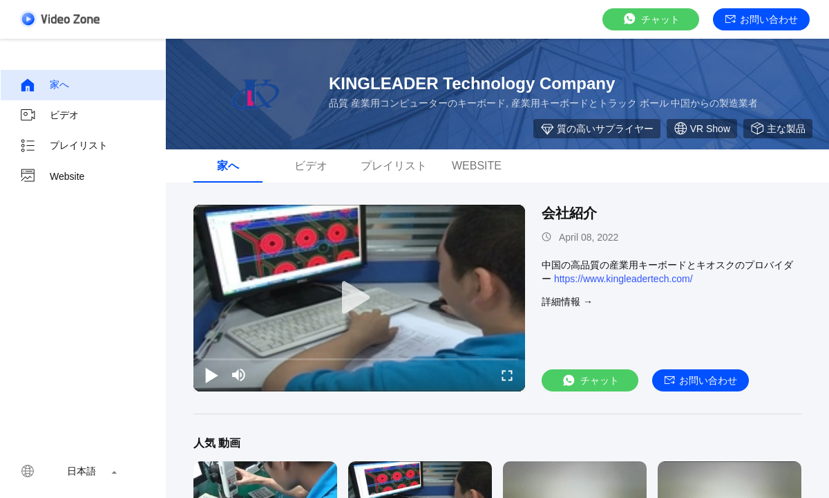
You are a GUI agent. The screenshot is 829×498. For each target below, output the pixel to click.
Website (51, 176)
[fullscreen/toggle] (507, 375)
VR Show (702, 129)
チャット (651, 19)
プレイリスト (63, 146)
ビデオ (49, 115)
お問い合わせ (761, 19)
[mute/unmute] (239, 375)
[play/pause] (211, 375)
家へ (44, 85)
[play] (359, 298)
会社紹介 (569, 213)
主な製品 (778, 129)
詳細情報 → (567, 301)
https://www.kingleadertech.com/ (623, 278)
